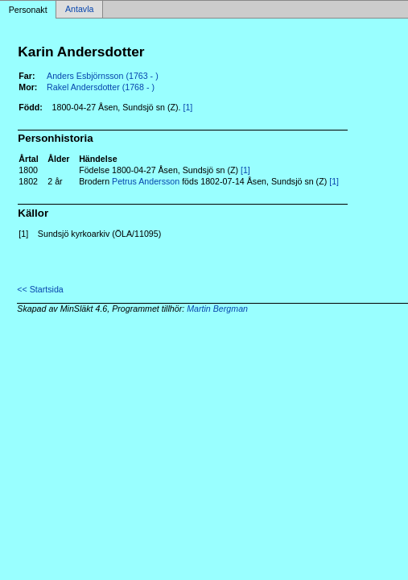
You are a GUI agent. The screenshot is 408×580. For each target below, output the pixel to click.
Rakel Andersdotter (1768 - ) (101, 87)
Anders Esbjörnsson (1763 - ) (103, 76)
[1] (187, 107)
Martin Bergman (217, 308)
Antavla (79, 9)
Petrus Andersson (145, 181)
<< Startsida (40, 289)
